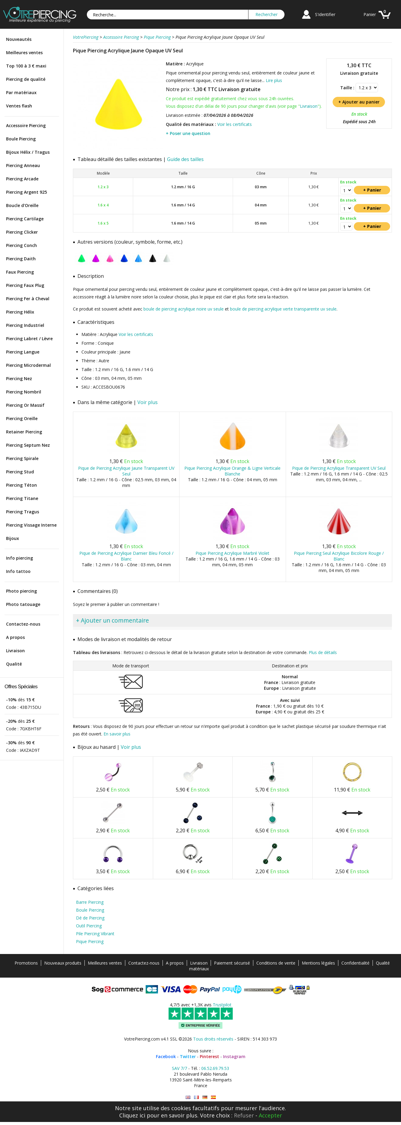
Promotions (26, 963)
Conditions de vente (275, 963)
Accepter (270, 1115)
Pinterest (209, 1056)
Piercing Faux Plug (25, 285)
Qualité (14, 664)
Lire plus (274, 80)
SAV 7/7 (179, 1068)
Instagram (234, 1056)
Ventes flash (19, 106)
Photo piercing (21, 591)
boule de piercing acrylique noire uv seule (183, 309)
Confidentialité (355, 963)
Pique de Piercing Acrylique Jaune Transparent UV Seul (126, 471)
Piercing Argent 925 (26, 192)
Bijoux (12, 538)
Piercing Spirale (22, 458)
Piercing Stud (20, 472)
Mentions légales (318, 963)
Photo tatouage (23, 604)
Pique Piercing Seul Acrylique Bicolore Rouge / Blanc (339, 556)
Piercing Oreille (22, 418)
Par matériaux (21, 92)
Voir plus (147, 402)
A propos (15, 637)
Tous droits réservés (213, 1039)
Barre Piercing (90, 902)
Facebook (166, 1056)
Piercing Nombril (23, 392)
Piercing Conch (21, 245)
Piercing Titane (22, 498)
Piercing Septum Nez (28, 445)
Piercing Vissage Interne (31, 525)
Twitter (188, 1056)
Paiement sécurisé (232, 963)
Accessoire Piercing (26, 125)
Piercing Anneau (23, 165)
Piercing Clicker (22, 232)
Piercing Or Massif (25, 405)
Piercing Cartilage (25, 219)
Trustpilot (222, 1005)
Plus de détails (323, 652)
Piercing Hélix (20, 312)
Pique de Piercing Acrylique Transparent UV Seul (339, 468)
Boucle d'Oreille (22, 205)
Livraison (15, 650)
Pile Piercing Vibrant (95, 933)
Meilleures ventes (24, 52)
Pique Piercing (90, 941)
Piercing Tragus (22, 512)
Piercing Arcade (22, 179)
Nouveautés (18, 39)
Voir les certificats (234, 124)
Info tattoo (18, 571)
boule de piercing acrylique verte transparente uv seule (283, 309)
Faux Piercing (20, 272)
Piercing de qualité (25, 79)
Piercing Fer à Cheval (27, 298)
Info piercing (19, 558)
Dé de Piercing (90, 918)
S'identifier (325, 14)
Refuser (244, 1115)
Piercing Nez (19, 378)
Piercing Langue (22, 352)
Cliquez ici (132, 1115)
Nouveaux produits (62, 963)
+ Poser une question (188, 133)
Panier (369, 14)
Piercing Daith (21, 259)
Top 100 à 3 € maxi (26, 66)
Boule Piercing (21, 139)
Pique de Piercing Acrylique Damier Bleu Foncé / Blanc (126, 556)
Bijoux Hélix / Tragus (28, 152)
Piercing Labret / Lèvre (29, 338)
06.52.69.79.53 (215, 1068)
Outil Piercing (89, 926)
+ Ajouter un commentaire (112, 620)
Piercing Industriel (25, 325)
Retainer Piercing (24, 432)
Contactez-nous (23, 624)
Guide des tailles (185, 159)
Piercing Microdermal (28, 365)
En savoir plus (117, 734)
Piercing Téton (21, 485)
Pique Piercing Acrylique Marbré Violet (232, 553)
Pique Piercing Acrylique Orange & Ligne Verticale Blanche (232, 471)
